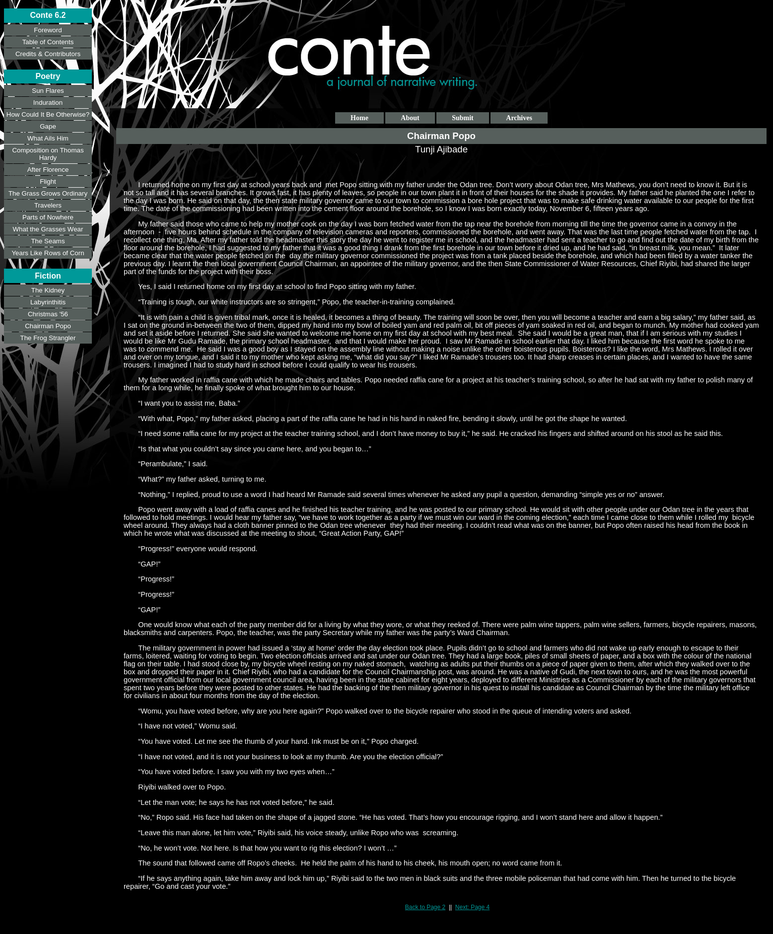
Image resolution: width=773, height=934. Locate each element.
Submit (463, 118)
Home (359, 118)
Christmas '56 (48, 314)
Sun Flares (48, 90)
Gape (48, 126)
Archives (519, 118)
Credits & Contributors (47, 54)
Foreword (48, 30)
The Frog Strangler (48, 338)
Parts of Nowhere (47, 217)
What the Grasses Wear (48, 229)
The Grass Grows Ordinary (47, 193)
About (410, 118)
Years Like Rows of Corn (47, 253)
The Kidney (48, 290)
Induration (48, 102)
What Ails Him (48, 138)
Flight (48, 181)
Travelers (48, 205)
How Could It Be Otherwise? (47, 114)
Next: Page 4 (472, 907)
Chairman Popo (48, 326)
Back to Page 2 (425, 907)
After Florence (48, 169)
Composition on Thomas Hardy (47, 153)
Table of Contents (48, 42)
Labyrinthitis (48, 302)
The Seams (48, 241)
